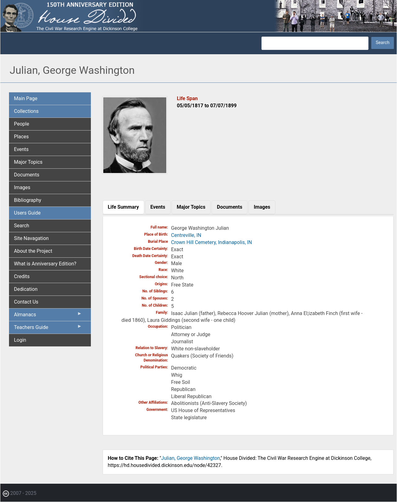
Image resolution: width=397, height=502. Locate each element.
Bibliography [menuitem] (27, 200)
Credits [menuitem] (22, 276)
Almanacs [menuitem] (48, 316)
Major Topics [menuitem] (28, 162)
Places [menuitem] (21, 137)
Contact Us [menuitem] (26, 302)
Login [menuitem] (20, 340)
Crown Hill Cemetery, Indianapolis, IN (211, 242)
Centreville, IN (186, 235)
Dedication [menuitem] (26, 289)
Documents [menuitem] (26, 175)
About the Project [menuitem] (33, 251)
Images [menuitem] (22, 187)
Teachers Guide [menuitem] (48, 329)
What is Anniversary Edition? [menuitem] (45, 264)
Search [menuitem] (21, 226)
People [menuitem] (21, 124)
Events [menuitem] (21, 149)
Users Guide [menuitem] (27, 213)
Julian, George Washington (190, 458)
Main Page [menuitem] (26, 98)
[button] (135, 172)
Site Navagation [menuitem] (31, 238)
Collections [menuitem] (26, 111)
